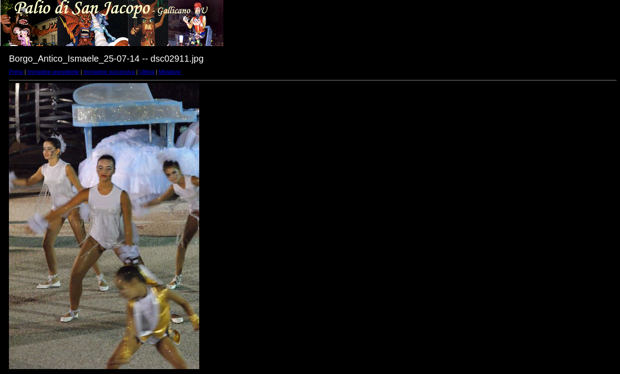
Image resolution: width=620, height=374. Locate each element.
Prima (16, 72)
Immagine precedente (53, 72)
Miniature (169, 72)
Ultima (147, 72)
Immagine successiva (109, 72)
